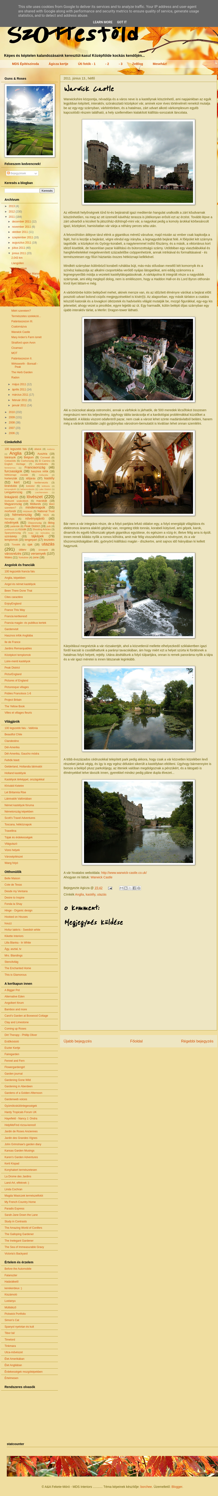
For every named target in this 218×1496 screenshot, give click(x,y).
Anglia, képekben (15, 577)
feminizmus (10, 467)
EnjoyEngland (13, 603)
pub (49, 526)
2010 (12, 412)
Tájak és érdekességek (18, 837)
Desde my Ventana (16, 891)
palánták (15, 526)
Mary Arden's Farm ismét (26, 337)
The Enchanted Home (18, 968)
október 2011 (20, 232)
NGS (46, 515)
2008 (12, 422)
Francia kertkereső (16, 616)
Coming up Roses (15, 1028)
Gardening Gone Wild (18, 1080)
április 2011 (19, 389)
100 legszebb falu (16, 449)
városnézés (13, 553)
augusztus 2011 (22, 242)
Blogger (176, 1487)
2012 (12, 211)
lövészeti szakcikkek (16, 500)
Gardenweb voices (16, 1099)
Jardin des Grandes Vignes (21, 1138)
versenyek (38, 553)
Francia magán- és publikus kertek (25, 622)
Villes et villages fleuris (18, 712)
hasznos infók (39, 471)
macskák (41, 500)
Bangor (15, 294)
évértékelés (41, 464)
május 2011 (19, 384)
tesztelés (49, 539)
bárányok (10, 457)
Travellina (10, 830)
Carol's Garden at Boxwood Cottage (26, 1015)
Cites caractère (14, 597)
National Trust (45, 511)
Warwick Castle (101, 877)
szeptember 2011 (23, 237)
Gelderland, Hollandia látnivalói (23, 766)
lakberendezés (27, 489)
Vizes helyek (12, 850)
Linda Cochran (13, 1189)
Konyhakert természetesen (21, 1169)
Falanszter (11, 1275)
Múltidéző (10, 1307)
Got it (122, 22)
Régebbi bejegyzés (197, 1041)
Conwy (15, 300)
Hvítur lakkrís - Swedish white (22, 929)
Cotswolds (10, 460)
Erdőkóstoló (12, 1041)
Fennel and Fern (15, 1060)
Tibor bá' (10, 1333)
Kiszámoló (11, 1294)
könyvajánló (10, 489)
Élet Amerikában (14, 1358)
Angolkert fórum (14, 1002)
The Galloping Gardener (19, 1234)
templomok (11, 539)
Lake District (45, 489)
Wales (8, 557)
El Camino (44, 460)
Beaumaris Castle (22, 289)
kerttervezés (41, 482)
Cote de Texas (13, 884)
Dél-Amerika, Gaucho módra (22, 753)
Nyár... (15, 305)
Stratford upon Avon (23, 342)
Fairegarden (12, 1054)
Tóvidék (16, 544)
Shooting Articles (41, 529)
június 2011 (19, 253)
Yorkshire (23, 557)
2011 (12, 216)
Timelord (10, 1339)
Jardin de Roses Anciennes (21, 1131)
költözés (46, 486)
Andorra (50, 449)
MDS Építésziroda (25, 64)
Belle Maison (12, 878)
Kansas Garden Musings (19, 1150)
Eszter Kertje (12, 1047)
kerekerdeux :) (13, 1288)
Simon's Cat (12, 1320)
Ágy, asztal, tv (13, 949)
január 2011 (19, 405)
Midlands (35, 504)
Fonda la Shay (13, 904)
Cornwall (45, 457)
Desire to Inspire (14, 897)
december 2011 (22, 221)
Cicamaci (16, 347)
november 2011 (22, 226)
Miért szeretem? (21, 310)
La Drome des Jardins (18, 1176)
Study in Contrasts (16, 1221)
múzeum (27, 511)
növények (12, 522)
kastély (90, 894)
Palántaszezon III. (22, 321)
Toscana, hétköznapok (18, 824)
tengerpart (31, 539)
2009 (12, 417)
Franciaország (35, 467)
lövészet (35, 496)
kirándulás (11, 486)
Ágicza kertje (58, 64)
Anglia (79, 894)
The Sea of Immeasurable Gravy (24, 1247)
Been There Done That (18, 590)
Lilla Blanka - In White (18, 942)
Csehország (27, 460)
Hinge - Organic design (18, 910)
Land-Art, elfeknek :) (17, 1182)
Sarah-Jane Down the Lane (21, 1214)
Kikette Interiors (14, 936)
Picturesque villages (17, 687)
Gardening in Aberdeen (18, 1086)
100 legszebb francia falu (20, 571)
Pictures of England (16, 680)
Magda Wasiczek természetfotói (24, 1195)
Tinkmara (10, 1346)
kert (17, 482)
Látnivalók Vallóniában (18, 798)
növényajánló (35, 518)
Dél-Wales (17, 279)
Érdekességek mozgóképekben (23, 1371)
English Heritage (15, 464)
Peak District (32, 526)
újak (29, 544)
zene (36, 557)
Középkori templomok (18, 655)
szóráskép (11, 536)
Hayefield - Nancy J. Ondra (21, 1118)
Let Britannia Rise (15, 792)
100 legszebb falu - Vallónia (21, 728)
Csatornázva (19, 326)
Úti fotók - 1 (87, 64)
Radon (15, 377)
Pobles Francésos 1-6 (18, 693)
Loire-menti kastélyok (17, 661)
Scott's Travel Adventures (20, 818)
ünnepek (43, 549)
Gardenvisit (11, 629)
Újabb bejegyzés (78, 1041)
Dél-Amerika (12, 747)
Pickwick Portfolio (15, 1313)
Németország (22, 514)
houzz (8, 923)
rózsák (22, 529)
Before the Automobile (18, 1268)
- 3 (120, 64)
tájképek (38, 536)
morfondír (10, 511)
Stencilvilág (11, 961)
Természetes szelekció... (26, 316)
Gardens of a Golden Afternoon (23, 1093)
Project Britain (13, 699)
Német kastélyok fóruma (19, 805)
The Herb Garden (21, 372)
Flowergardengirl (15, 1067)
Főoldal (136, 1041)
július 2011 (19, 247)
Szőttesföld (70, 34)
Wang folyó (11, 863)
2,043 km (16, 257)
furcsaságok (13, 471)
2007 (12, 428)
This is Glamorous (16, 974)
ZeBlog (137, 64)
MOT (14, 353)
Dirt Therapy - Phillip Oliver (21, 1035)
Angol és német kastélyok (20, 584)
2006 (12, 433)
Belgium (29, 457)
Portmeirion (18, 284)
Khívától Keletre (14, 785)
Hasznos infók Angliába (19, 635)
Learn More (102, 22)
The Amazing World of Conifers (23, 1227)
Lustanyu (10, 1300)
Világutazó (11, 843)
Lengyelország (13, 492)
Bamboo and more (16, 1009)
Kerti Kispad (12, 1163)
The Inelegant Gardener (19, 1240)
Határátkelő (11, 1281)
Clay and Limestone (17, 1022)
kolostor (30, 486)
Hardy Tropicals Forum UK (21, 1112)
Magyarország (13, 504)
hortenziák (11, 478)
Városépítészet (14, 856)
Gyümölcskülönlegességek (21, 1105)
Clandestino (12, 741)
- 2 (107, 64)
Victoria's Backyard (16, 1253)
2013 (12, 206)
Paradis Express (14, 1208)
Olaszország (35, 522)
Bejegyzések (16, 173)
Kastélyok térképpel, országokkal (24, 779)
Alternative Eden (15, 996)
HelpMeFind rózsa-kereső (20, 1125)
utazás (102, 894)
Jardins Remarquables (18, 648)
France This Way (15, 610)
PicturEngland (13, 674)
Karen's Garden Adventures (21, 1157)
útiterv (22, 549)
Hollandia (43, 475)
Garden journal (13, 1073)
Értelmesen (11, 1378)
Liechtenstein (41, 492)
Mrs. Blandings (13, 955)
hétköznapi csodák (16, 474)
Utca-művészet (14, 1352)
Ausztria (42, 453)
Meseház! (160, 64)
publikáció (9, 529)
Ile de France (12, 642)
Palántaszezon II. (21, 358)
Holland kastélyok (15, 773)
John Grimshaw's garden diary (23, 1144)
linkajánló (11, 497)
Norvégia (9, 518)
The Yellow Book (15, 706)
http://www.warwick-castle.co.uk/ (124, 873)
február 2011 (20, 400)
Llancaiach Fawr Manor (25, 273)
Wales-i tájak (19, 268)
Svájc (30, 533)
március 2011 (20, 394)
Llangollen (17, 263)
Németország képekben (19, 811)
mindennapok (35, 507)
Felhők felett (12, 760)
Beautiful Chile (13, 734)
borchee (146, 1487)
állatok (37, 449)
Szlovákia (45, 533)
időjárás (30, 478)
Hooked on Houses (16, 916)
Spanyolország (13, 532)
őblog (51, 522)
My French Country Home (20, 1202)
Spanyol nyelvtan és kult (19, 1326)
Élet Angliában (13, 1365)
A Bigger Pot (12, 990)
